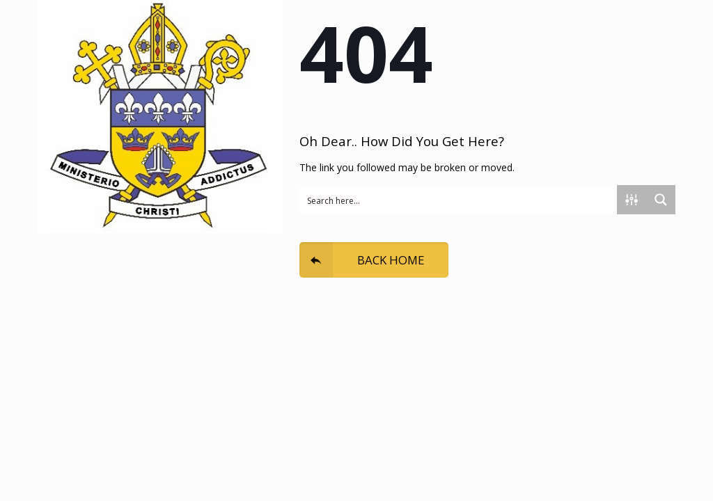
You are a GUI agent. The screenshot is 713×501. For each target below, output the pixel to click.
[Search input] (459, 199)
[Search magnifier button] (660, 199)
